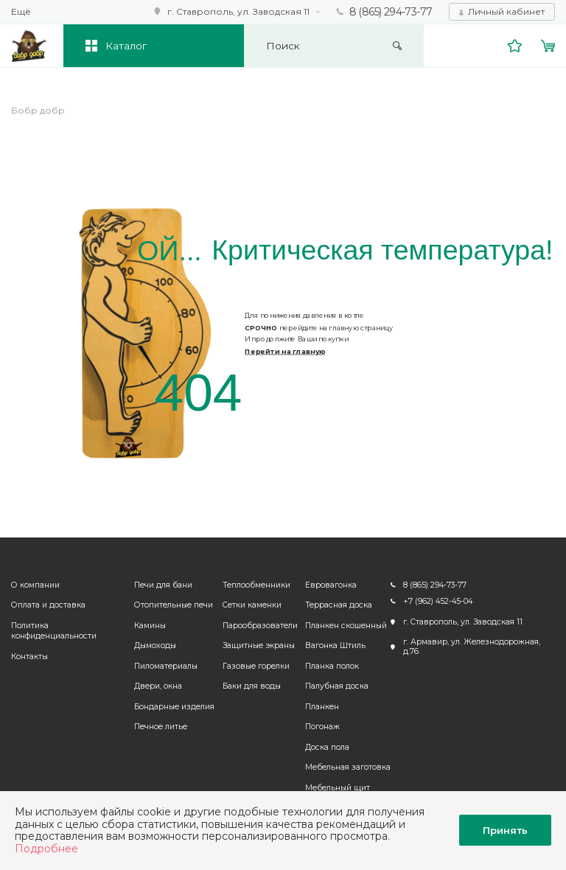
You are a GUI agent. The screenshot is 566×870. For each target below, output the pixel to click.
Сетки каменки (252, 605)
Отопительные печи (173, 605)
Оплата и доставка (48, 605)
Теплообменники (256, 585)
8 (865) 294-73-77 (391, 11)
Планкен (322, 706)
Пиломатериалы (166, 666)
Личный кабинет (506, 11)
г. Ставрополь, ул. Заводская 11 (238, 11)
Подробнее (46, 848)
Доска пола (327, 747)
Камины (150, 625)
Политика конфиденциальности (54, 631)
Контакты (29, 656)
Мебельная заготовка (348, 767)
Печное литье (160, 726)
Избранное (515, 45)
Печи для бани (163, 585)
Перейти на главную (285, 351)
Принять (505, 830)
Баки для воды (252, 686)
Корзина (548, 45)
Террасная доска (338, 605)
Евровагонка (331, 585)
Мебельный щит (337, 788)
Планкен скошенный (346, 625)
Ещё (21, 12)
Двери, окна (158, 686)
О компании (35, 585)
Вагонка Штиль (335, 645)
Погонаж (322, 726)
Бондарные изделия (174, 706)
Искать (397, 46)
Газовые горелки (256, 666)
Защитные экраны (259, 645)
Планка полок (332, 666)
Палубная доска (336, 686)
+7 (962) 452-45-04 (437, 601)
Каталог (126, 46)
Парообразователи (260, 625)
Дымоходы (155, 645)
